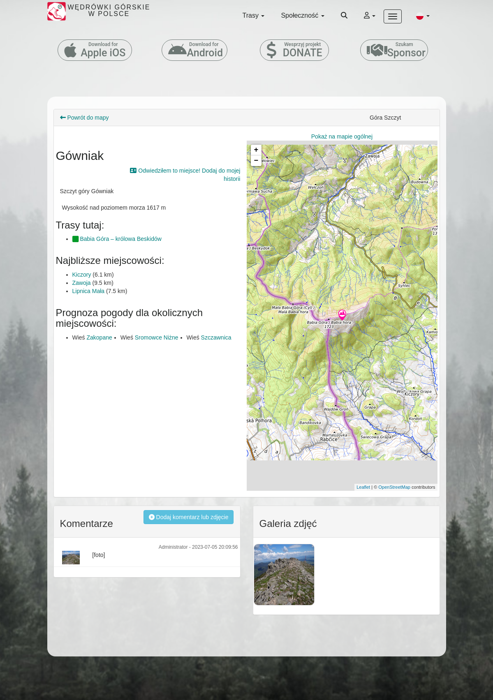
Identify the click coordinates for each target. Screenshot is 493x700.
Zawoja (81, 283)
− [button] (256, 161)
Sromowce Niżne (156, 337)
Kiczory (81, 274)
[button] (422, 15)
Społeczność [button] (302, 15)
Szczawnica (216, 337)
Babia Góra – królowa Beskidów (117, 239)
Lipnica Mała (88, 291)
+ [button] (256, 150)
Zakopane (99, 337)
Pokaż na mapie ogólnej (342, 136)
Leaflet (363, 487)
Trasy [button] (254, 15)
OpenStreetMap (394, 487)
